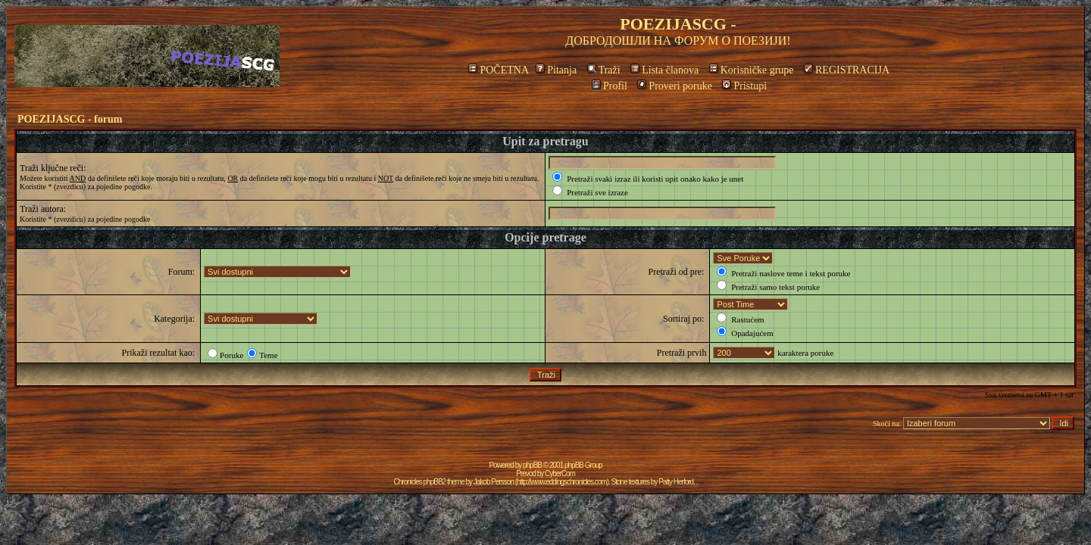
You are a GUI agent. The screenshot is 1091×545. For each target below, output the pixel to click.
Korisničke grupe (751, 70)
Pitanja (556, 70)
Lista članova (664, 70)
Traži (604, 70)
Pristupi (744, 86)
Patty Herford (675, 482)
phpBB (532, 465)
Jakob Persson (494, 482)
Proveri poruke (674, 86)
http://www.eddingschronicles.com (562, 482)
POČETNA (498, 70)
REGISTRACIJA (846, 70)
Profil (609, 86)
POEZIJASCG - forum (69, 119)
